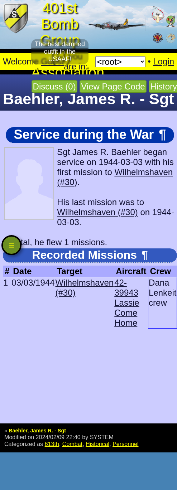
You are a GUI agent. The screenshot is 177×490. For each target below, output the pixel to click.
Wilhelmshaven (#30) (97, 212)
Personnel (125, 444)
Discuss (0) (54, 86)
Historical (97, 444)
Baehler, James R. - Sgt (37, 430)
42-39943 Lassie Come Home (126, 303)
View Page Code (113, 86)
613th (52, 444)
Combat (72, 444)
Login (163, 61)
